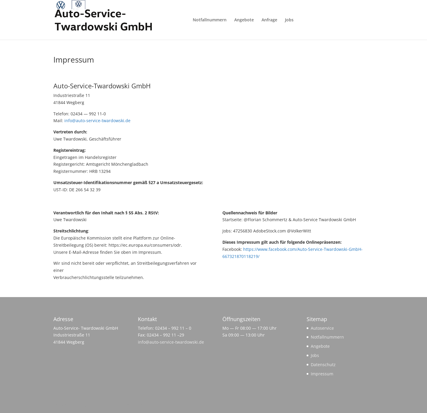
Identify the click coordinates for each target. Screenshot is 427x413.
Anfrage (269, 20)
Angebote (244, 20)
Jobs (289, 20)
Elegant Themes (95, 405)
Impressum (322, 374)
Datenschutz (323, 364)
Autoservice (322, 328)
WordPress (152, 405)
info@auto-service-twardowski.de (97, 120)
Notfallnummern (210, 20)
